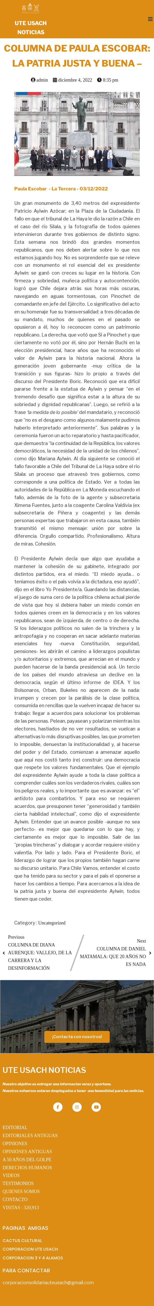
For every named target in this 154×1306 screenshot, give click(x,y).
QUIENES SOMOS (21, 1191)
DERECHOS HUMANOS (27, 1167)
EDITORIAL (15, 1127)
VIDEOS (11, 1175)
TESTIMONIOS (18, 1183)
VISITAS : (21, 1207)
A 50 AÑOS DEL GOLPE (27, 1159)
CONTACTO (15, 1199)
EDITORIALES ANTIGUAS (30, 1135)
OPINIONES (15, 1143)
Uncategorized (52, 922)
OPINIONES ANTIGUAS (27, 1151)
